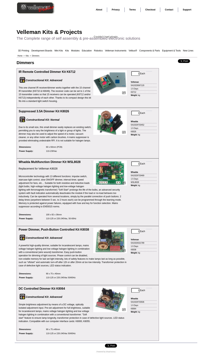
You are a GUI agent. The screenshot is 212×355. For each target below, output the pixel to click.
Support (187, 9)
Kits (67, 50)
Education (87, 50)
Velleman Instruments (115, 50)
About (99, 9)
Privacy (116, 9)
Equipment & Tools (171, 50)
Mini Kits (58, 50)
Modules (75, 50)
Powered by (100, 352)
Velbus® (133, 50)
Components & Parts (149, 50)
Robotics (98, 50)
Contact (169, 9)
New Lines (188, 50)
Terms (132, 9)
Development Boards (41, 50)
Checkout (150, 9)
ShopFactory (110, 352)
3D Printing (23, 50)
